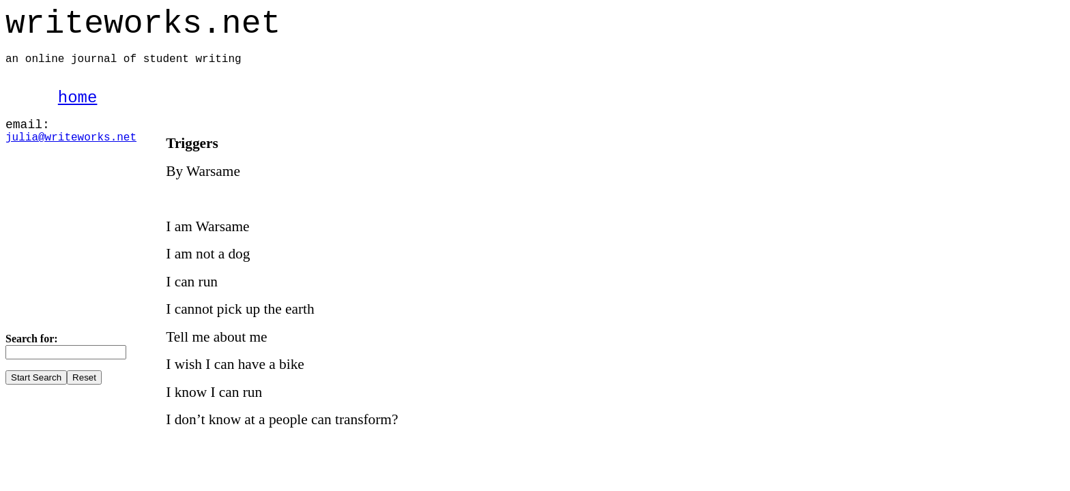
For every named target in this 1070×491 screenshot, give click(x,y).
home (78, 98)
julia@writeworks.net (70, 138)
